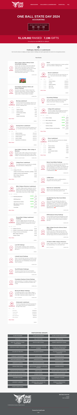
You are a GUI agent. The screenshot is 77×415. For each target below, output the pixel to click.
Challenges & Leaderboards (48, 4)
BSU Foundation (66, 398)
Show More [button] (11, 118)
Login (38, 412)
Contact (67, 396)
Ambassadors (34, 4)
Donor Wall (61, 4)
